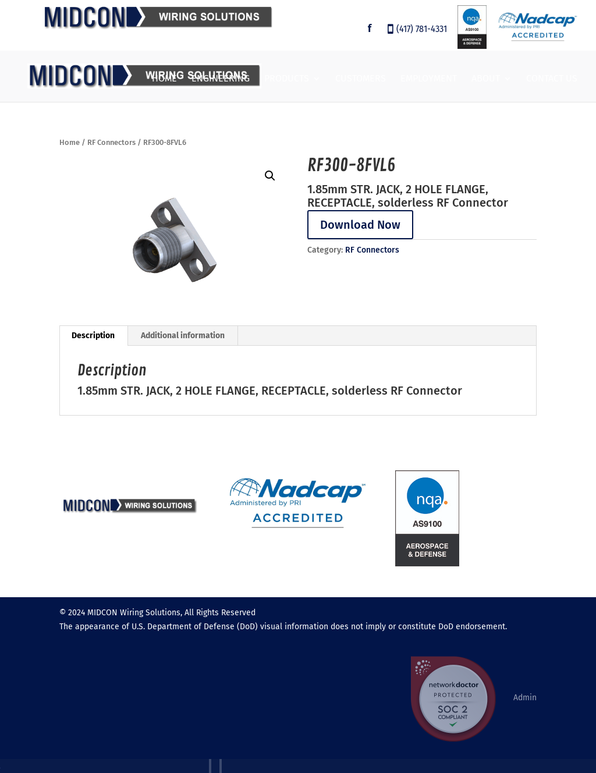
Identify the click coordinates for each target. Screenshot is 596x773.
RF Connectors (111, 142)
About (485, 79)
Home (164, 79)
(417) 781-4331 (421, 30)
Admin (525, 698)
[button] (270, 175)
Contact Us (551, 79)
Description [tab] (93, 336)
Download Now (360, 225)
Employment (428, 79)
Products (286, 79)
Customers (360, 79)
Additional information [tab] (183, 336)
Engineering (220, 79)
